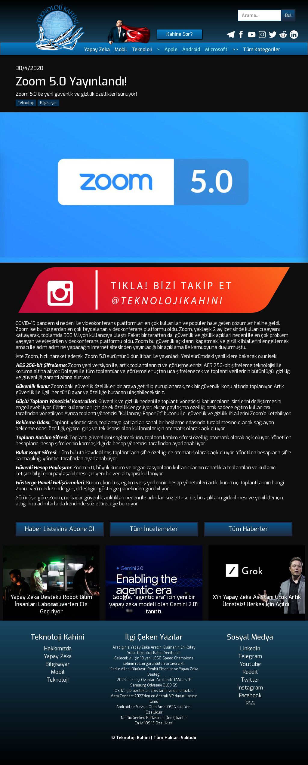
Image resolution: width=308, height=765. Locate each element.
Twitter (250, 679)
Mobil (121, 49)
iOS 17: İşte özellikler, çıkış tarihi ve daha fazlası (154, 690)
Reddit (250, 672)
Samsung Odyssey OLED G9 (153, 685)
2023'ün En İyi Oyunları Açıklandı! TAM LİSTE (154, 679)
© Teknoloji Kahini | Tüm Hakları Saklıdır (154, 738)
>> (235, 49)
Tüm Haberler (248, 529)
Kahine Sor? (179, 34)
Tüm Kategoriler (261, 49)
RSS (250, 703)
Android (191, 49)
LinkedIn (250, 648)
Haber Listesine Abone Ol (60, 529)
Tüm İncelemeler (154, 529)
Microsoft (216, 49)
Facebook (250, 695)
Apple (171, 49)
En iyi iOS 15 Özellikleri (154, 723)
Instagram (250, 687)
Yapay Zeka (97, 49)
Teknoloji (142, 49)
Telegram (250, 656)
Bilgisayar (48, 102)
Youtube (250, 664)
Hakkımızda (58, 648)
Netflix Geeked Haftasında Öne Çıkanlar (154, 717)
